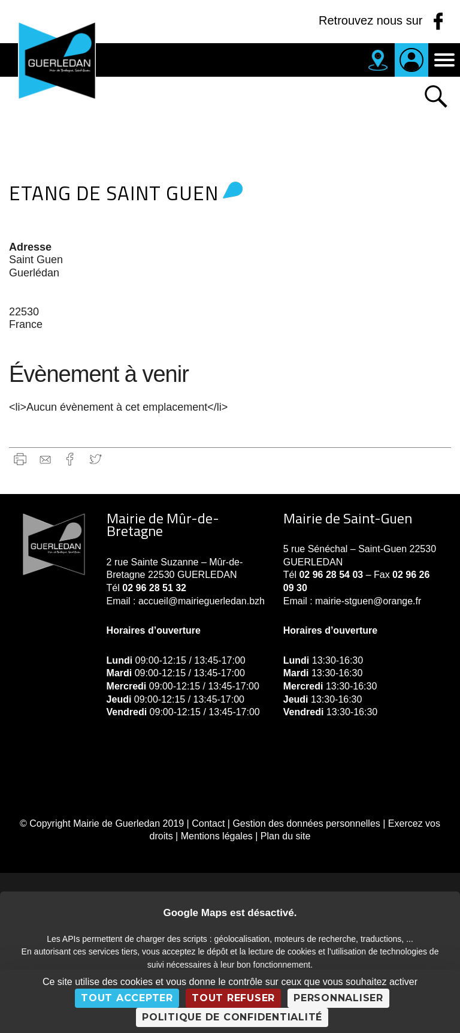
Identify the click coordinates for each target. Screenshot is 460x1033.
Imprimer (20, 459)
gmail (45, 459)
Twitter (95, 459)
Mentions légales (217, 836)
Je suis (411, 60)
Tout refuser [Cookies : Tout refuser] (233, 998)
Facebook (70, 459)
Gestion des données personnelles (306, 823)
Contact (208, 823)
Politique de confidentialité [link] (232, 1017)
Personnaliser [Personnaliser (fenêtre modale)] (338, 998)
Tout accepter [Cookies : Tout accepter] (127, 998)
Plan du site (286, 836)
